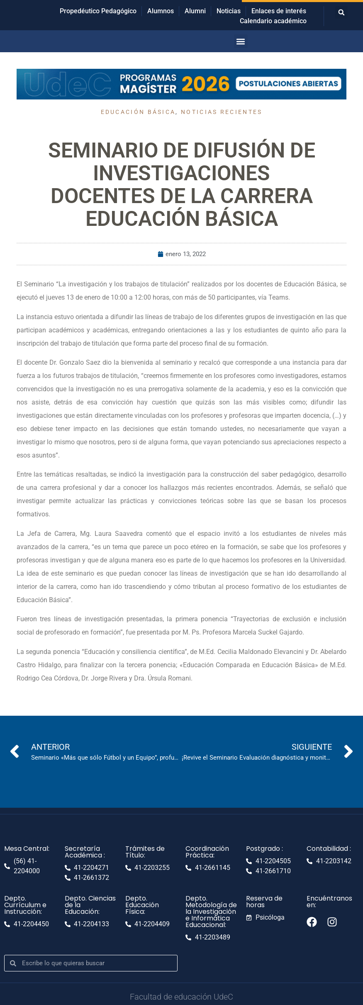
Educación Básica (138, 112)
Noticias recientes (221, 112)
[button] (341, 12)
